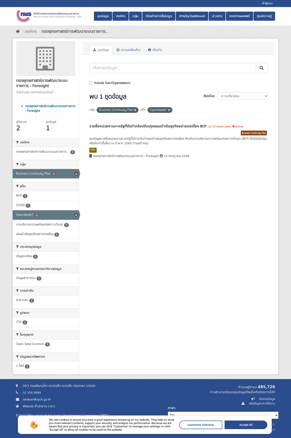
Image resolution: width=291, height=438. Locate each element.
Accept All (215, 431)
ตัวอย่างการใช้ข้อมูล (159, 16)
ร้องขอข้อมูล (267, 399)
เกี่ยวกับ (155, 50)
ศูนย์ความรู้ (264, 16)
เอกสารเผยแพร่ (239, 16)
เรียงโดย (208, 96)
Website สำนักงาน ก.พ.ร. (39, 406)
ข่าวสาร (217, 16)
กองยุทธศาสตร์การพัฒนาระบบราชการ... (75, 32)
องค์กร (120, 16)
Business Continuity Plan (254, 133)
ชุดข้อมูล (103, 16)
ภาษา (171, 408)
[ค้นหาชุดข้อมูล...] (172, 68)
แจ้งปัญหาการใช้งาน (262, 403)
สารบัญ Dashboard (192, 16)
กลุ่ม (135, 16)
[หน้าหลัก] (18, 32)
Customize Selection (182, 431)
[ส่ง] (262, 68)
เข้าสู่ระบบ (267, 3)
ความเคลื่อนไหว (128, 50)
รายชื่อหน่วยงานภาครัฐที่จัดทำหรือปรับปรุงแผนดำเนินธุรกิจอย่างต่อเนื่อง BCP (147, 126)
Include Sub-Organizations (109, 83)
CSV (93, 150)
